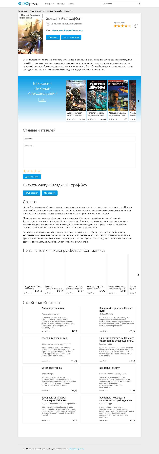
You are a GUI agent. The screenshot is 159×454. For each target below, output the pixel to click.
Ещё (42, 100)
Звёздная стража (51, 367)
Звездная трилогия (52, 308)
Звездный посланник (54, 338)
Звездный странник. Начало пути (116, 309)
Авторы (61, 3)
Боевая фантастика (73, 30)
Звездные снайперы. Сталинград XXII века (54, 399)
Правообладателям (76, 449)
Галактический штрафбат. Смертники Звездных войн (97, 113)
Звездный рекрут (109, 367)
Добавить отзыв (31, 177)
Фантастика (57, 30)
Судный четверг (74, 113)
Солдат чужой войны (33, 288)
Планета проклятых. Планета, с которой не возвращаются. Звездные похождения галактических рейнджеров (117, 339)
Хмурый (54, 288)
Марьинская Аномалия (118, 113)
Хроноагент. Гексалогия (75, 288)
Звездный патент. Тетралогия (117, 288)
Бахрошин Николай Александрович (66, 24)
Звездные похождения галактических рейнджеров (115, 399)
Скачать (52, 37)
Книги (71, 3)
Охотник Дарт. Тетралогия (96, 288)
